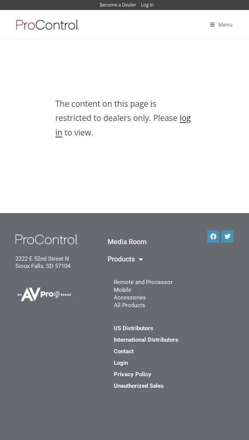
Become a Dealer (118, 5)
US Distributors (133, 328)
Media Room (127, 242)
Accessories (130, 297)
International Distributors (146, 339)
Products (125, 259)
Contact (124, 351)
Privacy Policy (132, 374)
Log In (147, 5)
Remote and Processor (143, 282)
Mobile (122, 289)
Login (121, 362)
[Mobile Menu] (221, 24)
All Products (129, 305)
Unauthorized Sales (139, 385)
